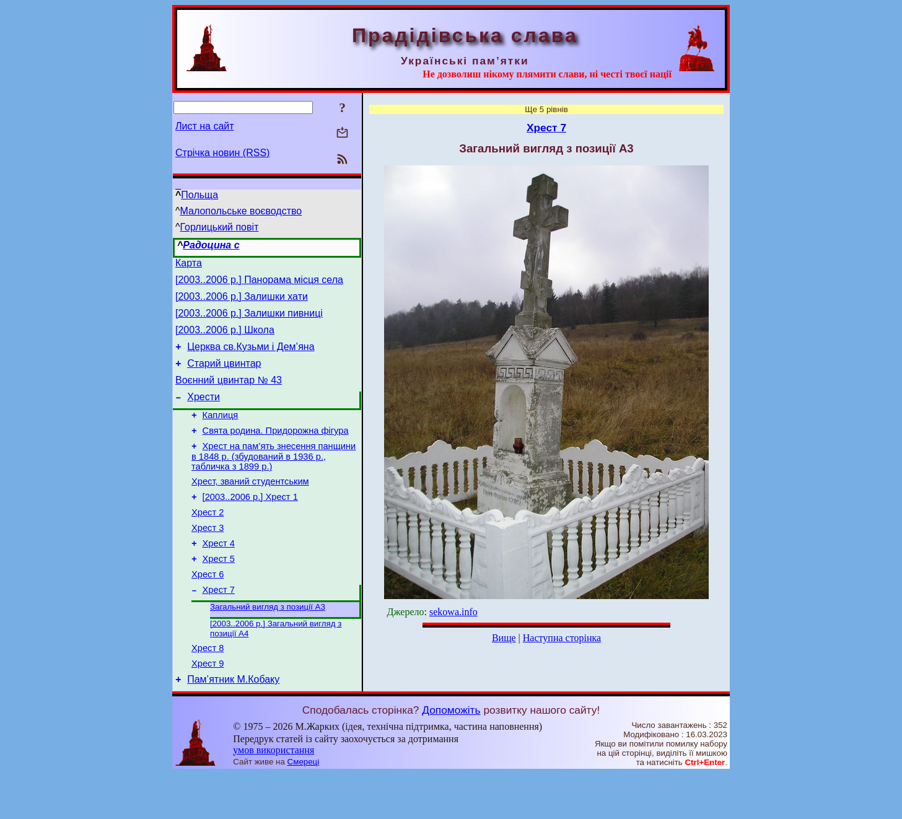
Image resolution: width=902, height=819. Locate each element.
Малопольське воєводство (241, 211)
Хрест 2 (207, 540)
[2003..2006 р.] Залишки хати (241, 302)
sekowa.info (453, 612)
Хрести (203, 413)
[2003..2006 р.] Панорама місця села (259, 283)
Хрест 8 (207, 689)
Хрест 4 (219, 575)
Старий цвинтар (224, 376)
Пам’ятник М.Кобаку (233, 724)
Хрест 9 (207, 707)
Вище (504, 638)
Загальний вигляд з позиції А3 (267, 645)
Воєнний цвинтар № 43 (228, 395)
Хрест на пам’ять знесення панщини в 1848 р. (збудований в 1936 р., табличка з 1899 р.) (273, 478)
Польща (199, 195)
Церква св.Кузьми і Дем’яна (250, 358)
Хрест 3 (207, 558)
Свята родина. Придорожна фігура (276, 451)
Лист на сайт (204, 126)
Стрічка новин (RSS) (222, 152)
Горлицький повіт (219, 227)
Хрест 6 (207, 610)
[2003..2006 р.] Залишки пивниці (249, 320)
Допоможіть (451, 755)
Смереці (303, 807)
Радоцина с (211, 245)
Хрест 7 (219, 627)
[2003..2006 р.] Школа (224, 339)
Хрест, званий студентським (250, 505)
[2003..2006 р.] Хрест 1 (250, 523)
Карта (188, 265)
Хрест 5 (219, 592)
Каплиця (221, 434)
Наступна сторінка (562, 638)
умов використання (273, 795)
